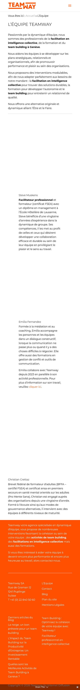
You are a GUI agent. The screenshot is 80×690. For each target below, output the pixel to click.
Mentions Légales (53, 604)
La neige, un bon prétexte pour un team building (22, 629)
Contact (47, 588)
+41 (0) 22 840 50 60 (22, 599)
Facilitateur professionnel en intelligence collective (55, 640)
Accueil (30, 15)
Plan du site (49, 599)
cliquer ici (35, 386)
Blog (45, 594)
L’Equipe (47, 583)
